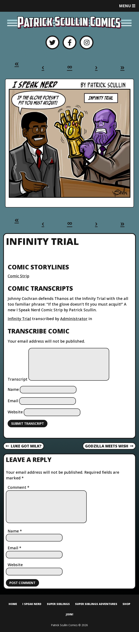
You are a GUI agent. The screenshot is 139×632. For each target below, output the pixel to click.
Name (13, 389)
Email (13, 400)
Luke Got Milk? (23, 446)
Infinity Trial (19, 318)
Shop (126, 604)
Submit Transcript (27, 423)
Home (13, 604)
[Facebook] (69, 42)
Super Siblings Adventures (96, 604)
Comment (18, 487)
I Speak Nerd (31, 604)
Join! (69, 614)
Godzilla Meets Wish (109, 446)
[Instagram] (87, 42)
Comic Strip (18, 276)
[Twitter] (52, 42)
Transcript (17, 379)
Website (15, 412)
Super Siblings (58, 604)
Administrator (73, 318)
